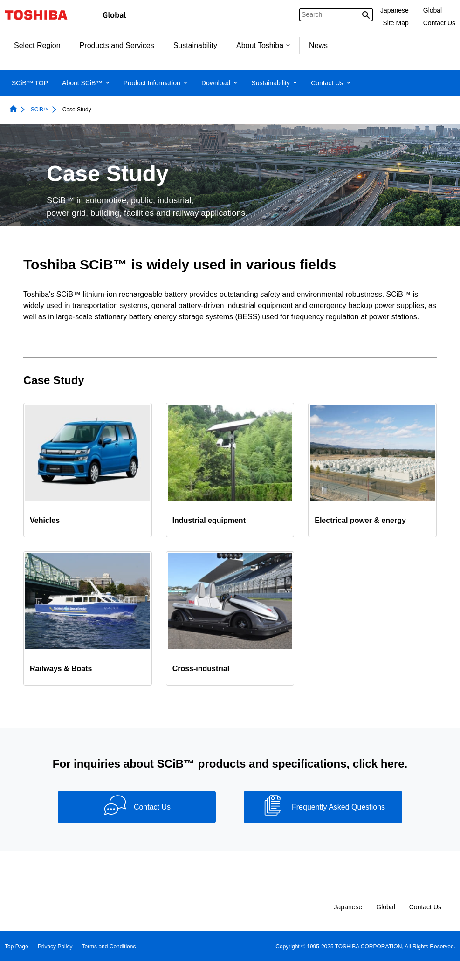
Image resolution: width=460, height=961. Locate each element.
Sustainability (195, 45)
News (318, 45)
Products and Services (117, 45)
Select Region (37, 45)
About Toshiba (263, 45)
